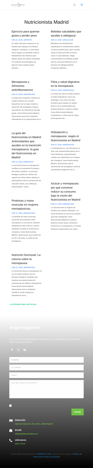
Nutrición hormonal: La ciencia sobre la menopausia (26, 259)
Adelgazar (68, 40)
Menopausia (29, 94)
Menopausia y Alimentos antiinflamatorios (22, 85)
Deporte (28, 40)
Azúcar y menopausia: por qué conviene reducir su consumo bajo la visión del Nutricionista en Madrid (65, 191)
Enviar (77, 412)
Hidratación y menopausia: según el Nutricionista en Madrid (65, 136)
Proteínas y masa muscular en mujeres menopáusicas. (25, 204)
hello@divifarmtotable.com (26, 434)
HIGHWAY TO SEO (44, 454)
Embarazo (29, 162)
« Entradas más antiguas (22, 304)
